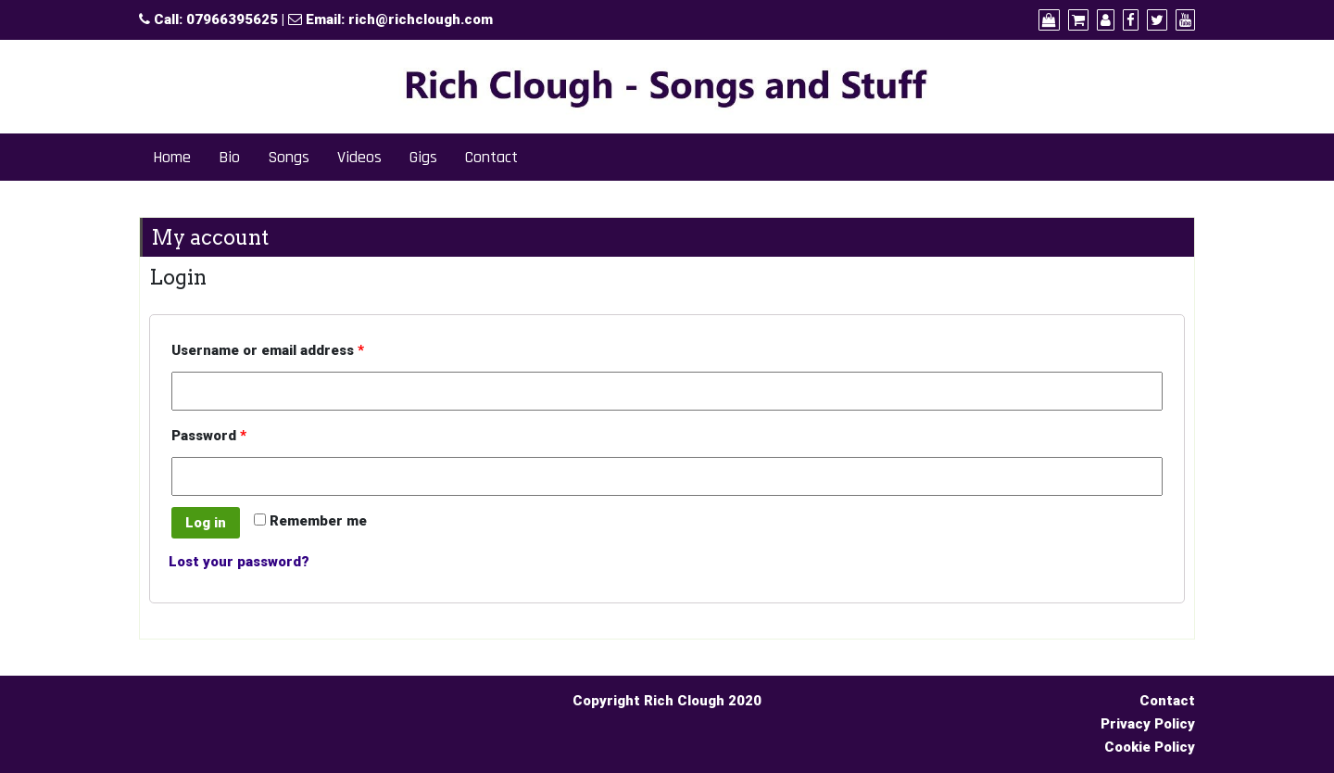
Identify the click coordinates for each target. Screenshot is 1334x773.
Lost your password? (239, 561)
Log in (205, 522)
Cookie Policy (1149, 747)
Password (208, 435)
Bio (229, 157)
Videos (359, 157)
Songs (288, 157)
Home (172, 157)
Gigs (423, 157)
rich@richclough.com (420, 19)
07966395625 (232, 19)
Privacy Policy (1148, 724)
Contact (491, 157)
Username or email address (267, 350)
